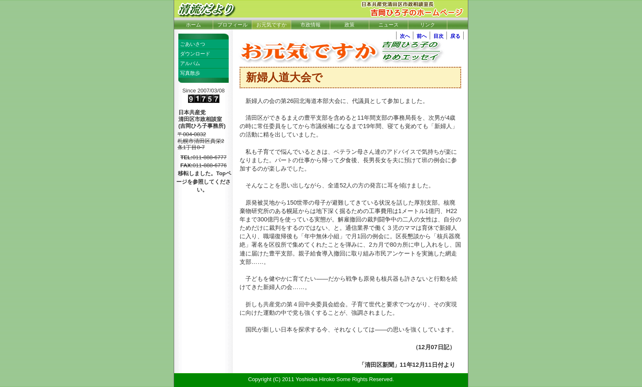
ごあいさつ (192, 44)
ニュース (388, 25)
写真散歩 (190, 73)
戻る (455, 36)
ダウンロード (195, 54)
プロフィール (232, 25)
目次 (438, 36)
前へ (422, 36)
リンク (427, 25)
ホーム (193, 25)
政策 (349, 25)
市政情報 (310, 25)
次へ (405, 36)
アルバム (190, 63)
